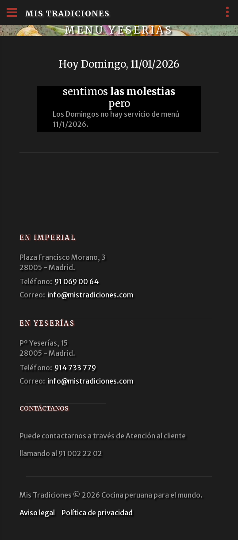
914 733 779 (75, 367)
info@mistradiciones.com (90, 294)
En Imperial (47, 237)
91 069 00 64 (76, 281)
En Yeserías (47, 323)
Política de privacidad (97, 512)
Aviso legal (37, 512)
